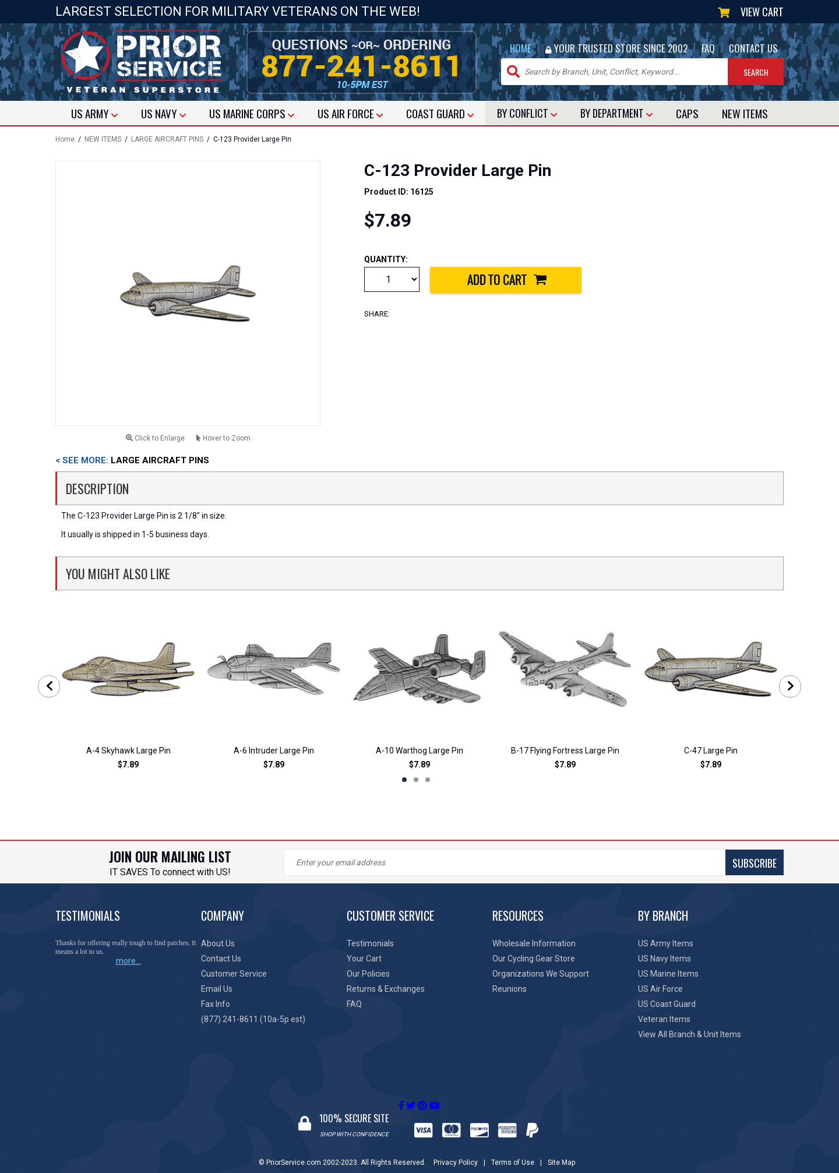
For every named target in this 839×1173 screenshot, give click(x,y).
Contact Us (221, 958)
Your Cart (364, 958)
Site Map (561, 1151)
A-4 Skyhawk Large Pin (128, 750)
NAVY (163, 113)
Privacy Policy (455, 1151)
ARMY (94, 113)
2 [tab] (416, 779)
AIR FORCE (350, 113)
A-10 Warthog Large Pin (419, 750)
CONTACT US (753, 48)
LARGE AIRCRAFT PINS (167, 139)
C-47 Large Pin (711, 750)
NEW (745, 113)
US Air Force (660, 989)
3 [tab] (427, 779)
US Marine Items (668, 973)
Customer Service (234, 973)
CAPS (687, 113)
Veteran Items (664, 1019)
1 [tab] (404, 779)
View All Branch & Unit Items (689, 1034)
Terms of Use (512, 1151)
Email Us (216, 989)
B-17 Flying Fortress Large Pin (565, 750)
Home (65, 139)
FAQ (708, 48)
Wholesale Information (534, 943)
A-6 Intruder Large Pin (274, 750)
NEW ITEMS (102, 139)
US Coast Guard (667, 1004)
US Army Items (665, 943)
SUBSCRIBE (489, 863)
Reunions (509, 989)
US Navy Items (664, 958)
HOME (520, 48)
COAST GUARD (440, 113)
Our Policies (368, 973)
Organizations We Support (540, 973)
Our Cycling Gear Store (533, 958)
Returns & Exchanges (386, 989)
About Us (218, 943)
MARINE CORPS (251, 113)
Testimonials (370, 943)
